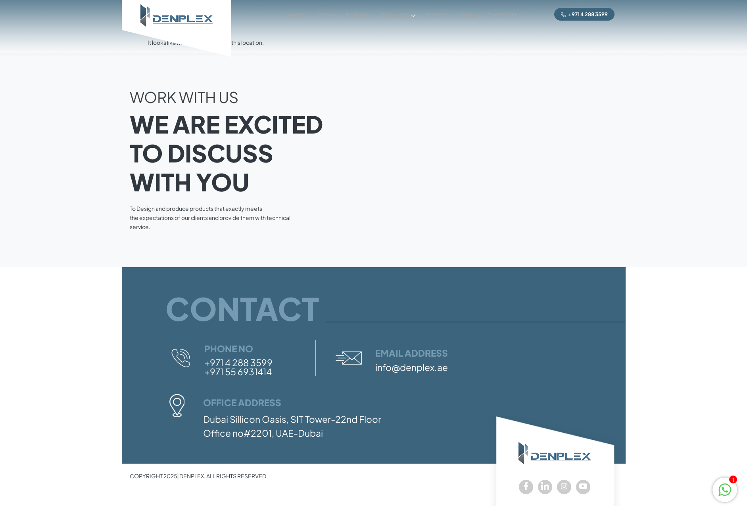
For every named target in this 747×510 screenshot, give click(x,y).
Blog (466, 14)
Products (393, 15)
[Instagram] (564, 487)
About (318, 14)
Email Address (411, 353)
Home (287, 14)
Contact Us (501, 14)
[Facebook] (526, 487)
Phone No (228, 348)
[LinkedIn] (545, 487)
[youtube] (583, 487)
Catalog (435, 14)
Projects (352, 14)
